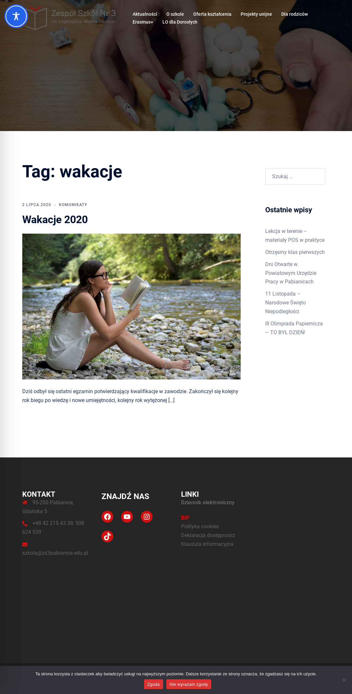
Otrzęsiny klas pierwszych (295, 252)
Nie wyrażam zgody (189, 684)
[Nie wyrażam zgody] (344, 680)
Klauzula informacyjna (207, 544)
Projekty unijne (256, 14)
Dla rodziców (294, 14)
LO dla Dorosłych (179, 22)
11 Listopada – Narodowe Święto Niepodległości (285, 303)
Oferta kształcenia (212, 14)
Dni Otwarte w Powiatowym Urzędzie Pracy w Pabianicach (290, 273)
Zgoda (153, 684)
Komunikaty (73, 204)
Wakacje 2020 (55, 219)
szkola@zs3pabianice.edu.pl (55, 553)
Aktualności (145, 14)
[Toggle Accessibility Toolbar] (16, 16)
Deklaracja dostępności (208, 535)
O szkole (175, 14)
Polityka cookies (200, 526)
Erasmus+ (143, 22)
